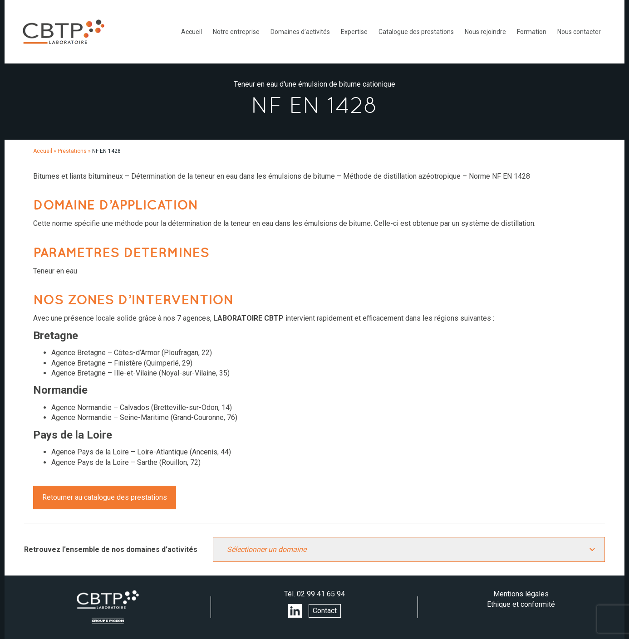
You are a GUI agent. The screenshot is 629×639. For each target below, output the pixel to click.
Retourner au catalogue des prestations (104, 497)
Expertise (354, 31)
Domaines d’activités (300, 31)
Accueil (191, 31)
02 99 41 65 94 (321, 594)
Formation (531, 31)
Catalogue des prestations (416, 31)
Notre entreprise (236, 31)
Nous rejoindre (485, 31)
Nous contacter (579, 31)
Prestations (72, 151)
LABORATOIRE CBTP (63, 31)
